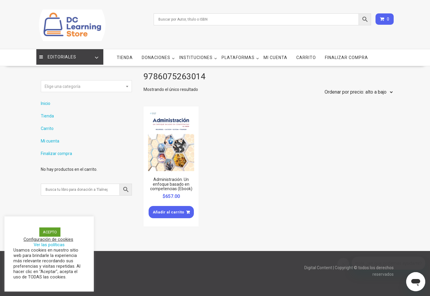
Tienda (125, 54)
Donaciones (156, 54)
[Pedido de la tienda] (357, 88)
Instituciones (196, 54)
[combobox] (86, 83)
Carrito (306, 54)
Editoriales (59, 54)
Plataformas (238, 54)
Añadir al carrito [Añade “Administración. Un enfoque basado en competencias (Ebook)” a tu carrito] (168, 208)
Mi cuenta (275, 54)
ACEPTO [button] (50, 232)
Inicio (45, 99)
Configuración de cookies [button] (48, 239)
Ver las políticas (49, 244)
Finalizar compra (346, 54)
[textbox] (86, 83)
